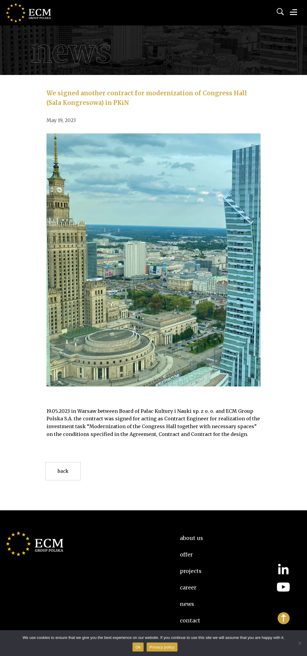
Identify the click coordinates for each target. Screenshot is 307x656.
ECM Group (37, 18)
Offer (186, 554)
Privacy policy (162, 647)
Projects (190, 571)
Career (188, 587)
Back (63, 471)
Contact (190, 620)
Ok (138, 647)
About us (191, 538)
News (187, 604)
